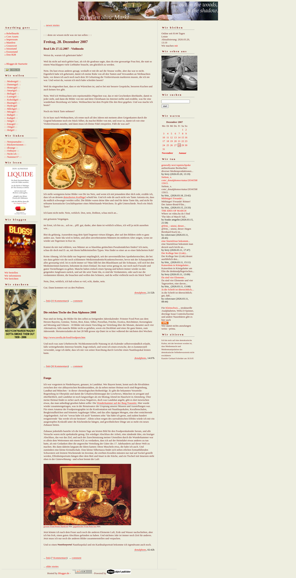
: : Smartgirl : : (11, 90)
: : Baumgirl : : (11, 102)
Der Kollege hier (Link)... (174, 253)
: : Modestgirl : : (12, 81)
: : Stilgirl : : (10, 120)
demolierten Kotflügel (74, 197)
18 (167, 141)
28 (179, 145)
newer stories (53, 25)
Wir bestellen (11, 272)
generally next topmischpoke (176, 165)
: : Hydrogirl (10, 105)
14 (179, 137)
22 (182, 141)
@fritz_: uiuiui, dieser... (173, 225)
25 (167, 145)
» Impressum (11, 39)
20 (175, 141)
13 (175, 137)
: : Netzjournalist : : (14, 141)
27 (175, 145)
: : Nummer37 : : (12, 156)
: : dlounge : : (11, 147)
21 (179, 141)
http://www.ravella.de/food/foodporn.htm (64, 337)
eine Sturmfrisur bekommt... (175, 241)
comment (77, 300)
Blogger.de (63, 573)
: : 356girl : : (10, 126)
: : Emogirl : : (11, 123)
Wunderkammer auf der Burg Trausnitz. (117, 403)
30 (186, 145)
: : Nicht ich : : (11, 153)
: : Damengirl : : (12, 84)
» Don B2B (10, 54)
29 (182, 145)
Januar (183, 153)
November (167, 153)
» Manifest (9, 42)
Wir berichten (11, 278)
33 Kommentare (60, 300)
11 (167, 137)
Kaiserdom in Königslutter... (175, 265)
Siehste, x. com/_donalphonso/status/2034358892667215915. (183, 180)
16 (186, 137)
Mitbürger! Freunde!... (172, 198)
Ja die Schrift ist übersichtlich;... (177, 289)
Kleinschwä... (172, 307)
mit (176, 45)
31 (163, 149)
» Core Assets (11, 36)
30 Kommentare (60, 366)
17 (163, 141)
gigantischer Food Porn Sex (84, 526)
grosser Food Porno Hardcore (56, 526)
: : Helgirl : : (10, 130)
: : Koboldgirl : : (12, 99)
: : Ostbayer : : (11, 150)
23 (186, 141)
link (48, 300)
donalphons (140, 292)
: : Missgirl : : (11, 111)
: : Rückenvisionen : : (15, 144)
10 (163, 137)
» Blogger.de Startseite (15, 63)
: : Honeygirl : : (12, 87)
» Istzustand (10, 48)
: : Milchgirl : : (11, 108)
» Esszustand (11, 51)
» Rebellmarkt (11, 33)
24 (163, 145)
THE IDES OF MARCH (173, 210)
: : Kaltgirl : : (11, 117)
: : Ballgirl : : (11, 114)
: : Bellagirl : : (11, 93)
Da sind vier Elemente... (173, 277)
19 (171, 141)
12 (171, 137)
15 (182, 137)
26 (171, 145)
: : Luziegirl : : (11, 96)
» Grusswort (10, 45)
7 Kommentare (59, 557)
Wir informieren (12, 275)
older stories (52, 566)
